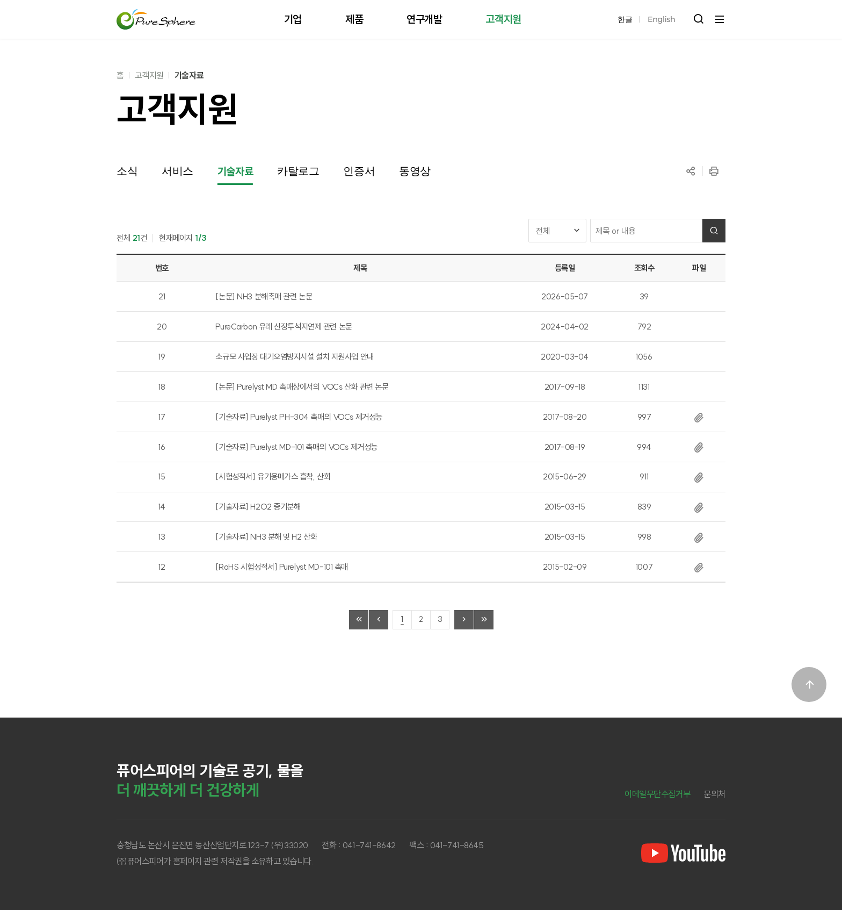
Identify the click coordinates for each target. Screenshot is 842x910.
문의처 (714, 794)
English (661, 19)
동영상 (415, 171)
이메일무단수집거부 (657, 794)
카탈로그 (298, 171)
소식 (127, 171)
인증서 (359, 171)
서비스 (177, 171)
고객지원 (149, 75)
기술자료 (189, 75)
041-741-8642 (369, 845)
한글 (625, 19)
